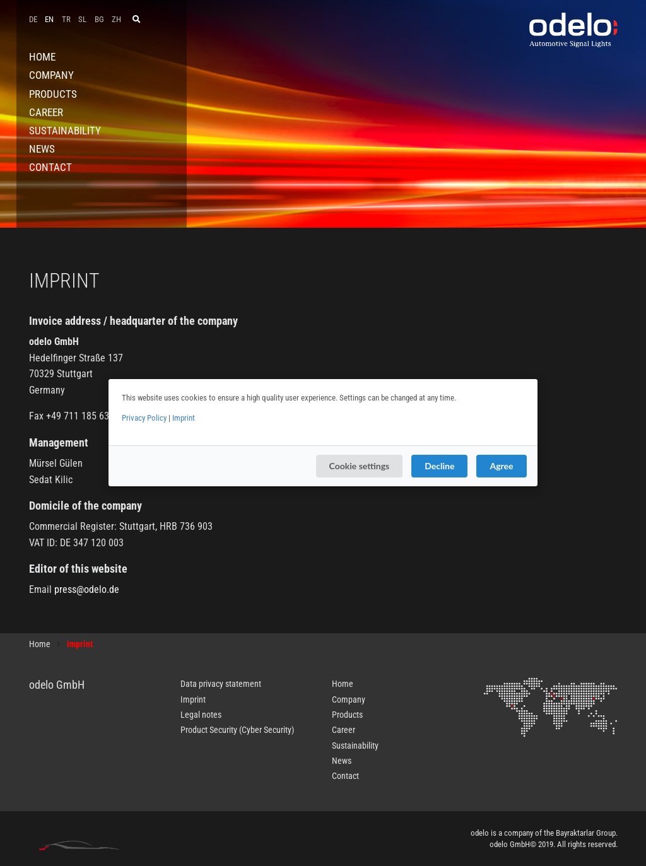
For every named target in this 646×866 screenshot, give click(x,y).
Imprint (183, 418)
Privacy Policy (144, 418)
